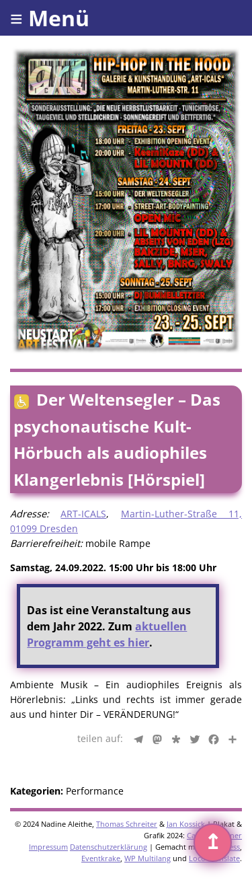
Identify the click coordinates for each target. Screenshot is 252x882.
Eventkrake (100, 858)
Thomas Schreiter (126, 824)
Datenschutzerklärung (108, 847)
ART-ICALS (83, 513)
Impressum (48, 847)
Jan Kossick (186, 824)
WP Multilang (147, 858)
